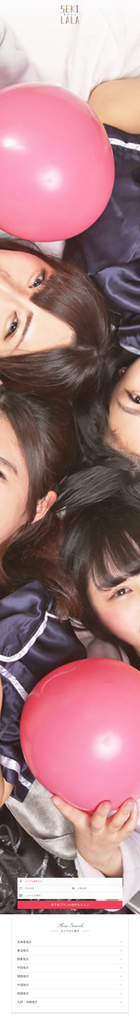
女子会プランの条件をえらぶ (70, 904)
